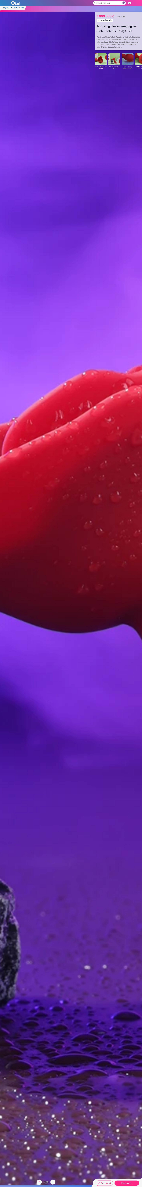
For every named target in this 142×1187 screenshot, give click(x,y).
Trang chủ (5, 8)
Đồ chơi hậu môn (17, 8)
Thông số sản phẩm (106, 20)
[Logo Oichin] (16, 3)
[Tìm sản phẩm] (123, 2)
